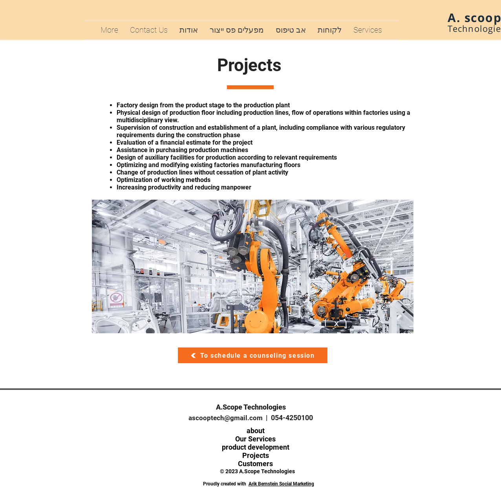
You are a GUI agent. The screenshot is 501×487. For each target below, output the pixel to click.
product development (255, 447)
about (256, 430)
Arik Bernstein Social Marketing (281, 484)
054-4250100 (292, 417)
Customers (255, 463)
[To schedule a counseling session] (252, 355)
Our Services (255, 439)
